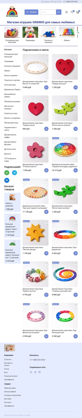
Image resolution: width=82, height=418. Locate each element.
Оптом (6, 369)
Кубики (64, 40)
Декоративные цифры (10, 135)
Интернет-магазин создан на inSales (17, 415)
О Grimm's (7, 359)
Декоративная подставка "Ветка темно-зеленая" (62, 206)
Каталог (31, 12)
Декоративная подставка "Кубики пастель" (33, 289)
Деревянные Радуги (12, 89)
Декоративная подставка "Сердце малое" (33, 123)
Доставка (7, 399)
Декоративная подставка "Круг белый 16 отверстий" (35, 82)
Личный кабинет (10, 392)
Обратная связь (10, 388)
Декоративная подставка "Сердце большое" (62, 82)
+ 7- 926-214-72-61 (37, 360)
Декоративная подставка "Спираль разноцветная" (62, 289)
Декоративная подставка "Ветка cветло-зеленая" (62, 123)
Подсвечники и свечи (10, 128)
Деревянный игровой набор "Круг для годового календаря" (35, 206)
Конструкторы (10, 84)
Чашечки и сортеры (12, 80)
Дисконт (7, 153)
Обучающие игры (11, 122)
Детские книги (10, 149)
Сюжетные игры (10, 113)
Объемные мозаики (12, 101)
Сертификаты (9, 380)
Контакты (7, 402)
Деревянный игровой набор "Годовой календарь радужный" (64, 165)
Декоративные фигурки (10, 142)
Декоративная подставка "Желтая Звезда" (33, 248)
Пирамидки (29, 40)
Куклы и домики (10, 75)
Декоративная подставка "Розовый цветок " (33, 165)
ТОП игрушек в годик (10, 159)
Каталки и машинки (47, 41)
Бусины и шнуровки (12, 118)
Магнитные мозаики (8, 107)
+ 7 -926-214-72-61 (70, 2)
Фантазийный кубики (9, 95)
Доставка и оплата (8, 364)
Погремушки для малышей (12, 41)
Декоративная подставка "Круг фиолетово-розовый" (35, 331)
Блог (6, 372)
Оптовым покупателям (12, 395)
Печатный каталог (11, 376)
